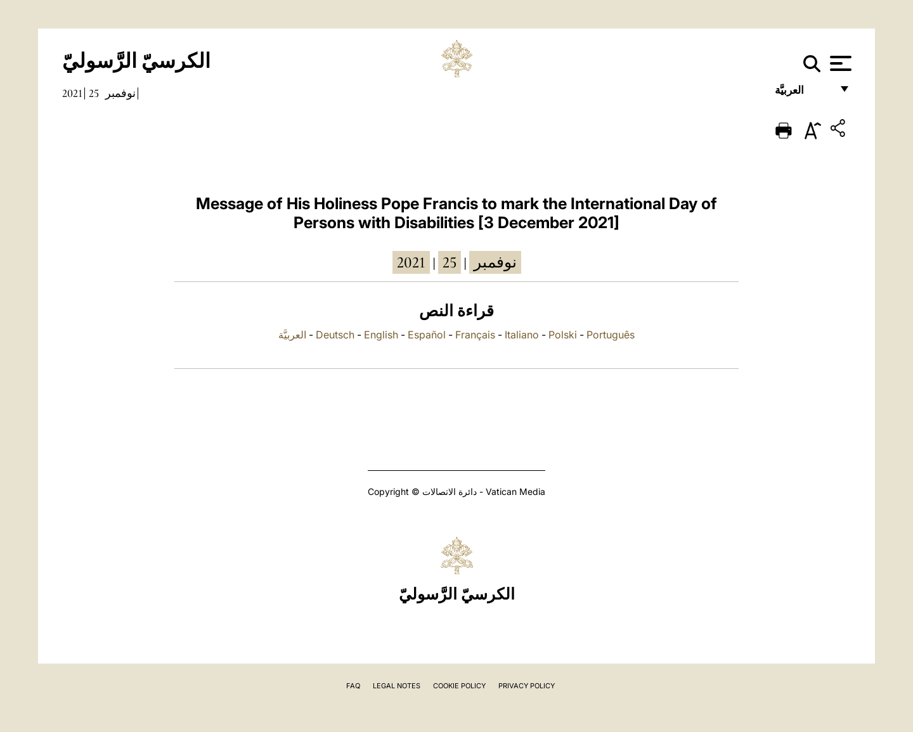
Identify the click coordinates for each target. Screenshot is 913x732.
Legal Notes (396, 685)
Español (427, 334)
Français (475, 334)
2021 (72, 93)
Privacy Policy (526, 685)
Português (610, 334)
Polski (562, 334)
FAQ (353, 685)
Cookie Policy (459, 685)
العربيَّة (803, 93)
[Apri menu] (839, 63)
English (381, 334)
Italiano (522, 334)
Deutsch (335, 334)
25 (94, 93)
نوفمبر (120, 93)
